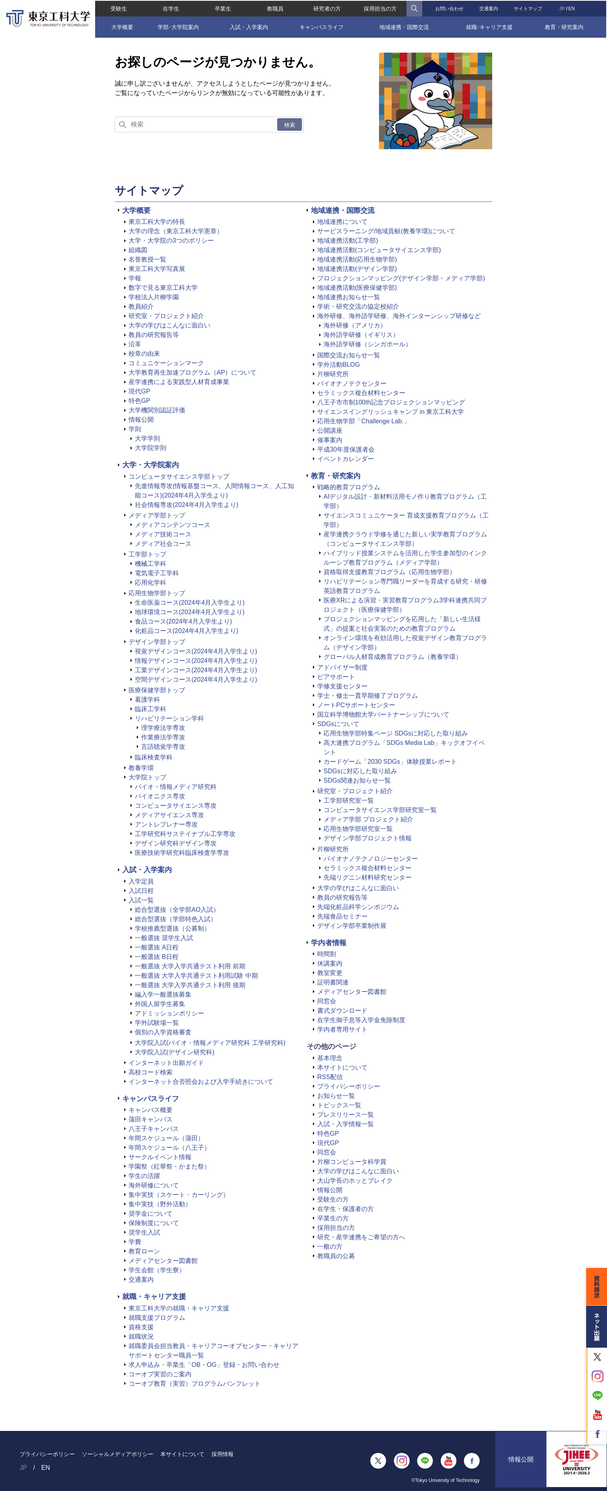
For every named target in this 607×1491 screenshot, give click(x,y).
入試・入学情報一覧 (345, 1124)
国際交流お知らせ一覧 (348, 355)
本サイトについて (342, 1067)
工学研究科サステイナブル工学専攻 (185, 834)
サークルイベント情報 (160, 1157)
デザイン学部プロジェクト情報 (368, 838)
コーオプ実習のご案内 (160, 1374)
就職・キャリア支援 (154, 1297)
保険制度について (154, 1223)
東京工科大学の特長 (157, 221)
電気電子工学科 (157, 573)
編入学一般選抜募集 (163, 994)
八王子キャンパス (154, 1128)
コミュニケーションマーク (166, 363)
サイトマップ (528, 8)
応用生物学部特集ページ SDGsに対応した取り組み (396, 733)
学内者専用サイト (342, 1029)
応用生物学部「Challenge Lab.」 (363, 421)
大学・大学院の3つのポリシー (171, 240)
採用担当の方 (380, 8)
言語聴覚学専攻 (163, 746)
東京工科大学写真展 (157, 268)
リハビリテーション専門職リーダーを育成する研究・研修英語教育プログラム (405, 586)
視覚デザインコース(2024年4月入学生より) (196, 651)
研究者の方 (327, 8)
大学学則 (147, 438)
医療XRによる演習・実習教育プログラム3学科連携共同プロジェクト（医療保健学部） (405, 605)
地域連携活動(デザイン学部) (357, 268)
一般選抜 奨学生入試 (164, 938)
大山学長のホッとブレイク (355, 1180)
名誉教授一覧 (147, 259)
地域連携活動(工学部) (347, 240)
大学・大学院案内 (150, 465)
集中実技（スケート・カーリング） (179, 1194)
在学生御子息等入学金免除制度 (361, 1020)
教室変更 (329, 973)
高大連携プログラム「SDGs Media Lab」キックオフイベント (404, 747)
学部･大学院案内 (178, 26)
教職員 (275, 8)
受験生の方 (333, 1199)
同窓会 (326, 1001)
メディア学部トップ (157, 515)
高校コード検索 (151, 1072)
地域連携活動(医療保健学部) (357, 287)
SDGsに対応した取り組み (360, 771)
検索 (289, 125)
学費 (135, 1242)
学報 (135, 278)
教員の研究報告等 (154, 334)
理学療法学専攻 (163, 727)
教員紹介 (141, 306)
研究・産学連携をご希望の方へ (361, 1237)
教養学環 (141, 768)
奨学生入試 (144, 1232)
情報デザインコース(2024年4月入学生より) (196, 660)
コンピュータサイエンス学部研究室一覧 (380, 810)
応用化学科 (150, 582)
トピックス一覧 (339, 1105)
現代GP (139, 391)
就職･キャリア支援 (489, 26)
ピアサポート (336, 676)
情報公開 (141, 419)
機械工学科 (150, 563)
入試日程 (141, 890)
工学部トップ (147, 554)
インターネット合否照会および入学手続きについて (201, 1081)
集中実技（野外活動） (160, 1204)
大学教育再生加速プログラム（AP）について (192, 372)
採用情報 (223, 1454)
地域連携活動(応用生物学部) (357, 259)
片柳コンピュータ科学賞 (351, 1161)
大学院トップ (147, 777)
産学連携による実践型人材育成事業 (179, 382)
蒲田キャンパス (151, 1119)
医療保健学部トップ (157, 690)
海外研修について (154, 1185)
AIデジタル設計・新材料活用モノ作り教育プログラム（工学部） (405, 501)
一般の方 (329, 1246)
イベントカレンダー (345, 459)
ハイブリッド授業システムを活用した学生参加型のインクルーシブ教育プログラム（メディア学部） (405, 558)
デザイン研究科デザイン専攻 (176, 843)
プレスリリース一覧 (345, 1114)
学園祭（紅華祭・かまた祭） (169, 1166)
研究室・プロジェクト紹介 (166, 316)
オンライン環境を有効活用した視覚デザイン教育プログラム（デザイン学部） (405, 643)
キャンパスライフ (322, 26)
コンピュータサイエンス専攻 (176, 805)
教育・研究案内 (565, 26)
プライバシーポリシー (348, 1086)
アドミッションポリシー (169, 1013)
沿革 (135, 344)
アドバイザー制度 (342, 667)
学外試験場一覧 (157, 1022)
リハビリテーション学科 (169, 718)
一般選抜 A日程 (156, 947)
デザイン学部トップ (157, 641)
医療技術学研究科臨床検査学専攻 (182, 852)
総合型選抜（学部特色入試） (176, 919)
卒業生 (222, 8)
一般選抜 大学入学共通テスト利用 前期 (190, 966)
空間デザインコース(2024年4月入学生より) (196, 679)
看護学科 (147, 699)
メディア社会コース (163, 543)
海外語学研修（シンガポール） (368, 344)
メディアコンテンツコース (172, 524)
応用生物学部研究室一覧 (358, 828)
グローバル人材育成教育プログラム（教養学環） (393, 656)
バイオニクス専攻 (160, 796)
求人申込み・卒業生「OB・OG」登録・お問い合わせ (204, 1364)
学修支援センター (342, 686)
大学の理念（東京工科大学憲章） (176, 231)
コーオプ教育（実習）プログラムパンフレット (195, 1383)
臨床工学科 (150, 709)
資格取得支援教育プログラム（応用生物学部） (390, 572)
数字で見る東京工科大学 (163, 287)
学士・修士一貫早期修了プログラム (367, 695)
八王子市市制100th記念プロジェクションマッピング (391, 402)
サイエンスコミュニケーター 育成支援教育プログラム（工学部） (406, 520)
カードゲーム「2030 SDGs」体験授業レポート (390, 761)
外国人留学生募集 (160, 1004)
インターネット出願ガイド (166, 1062)
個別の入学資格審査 (163, 1032)
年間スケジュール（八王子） (169, 1147)
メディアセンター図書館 (163, 1260)
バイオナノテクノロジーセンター (371, 858)
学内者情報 (328, 943)
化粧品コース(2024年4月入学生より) (186, 631)
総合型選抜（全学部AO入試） (177, 909)
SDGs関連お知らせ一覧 (357, 780)
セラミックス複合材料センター (361, 393)
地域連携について (342, 221)
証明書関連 (333, 982)
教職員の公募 (336, 1256)
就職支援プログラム (157, 1317)
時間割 (326, 954)
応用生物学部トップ (157, 593)
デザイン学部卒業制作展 (351, 925)
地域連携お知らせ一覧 (348, 297)
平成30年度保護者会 (346, 449)
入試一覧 (141, 900)
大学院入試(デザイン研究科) (175, 1052)
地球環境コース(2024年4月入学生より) (190, 612)
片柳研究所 (333, 374)
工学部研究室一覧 (349, 800)
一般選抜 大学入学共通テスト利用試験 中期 (196, 975)
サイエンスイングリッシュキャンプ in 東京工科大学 (390, 411)
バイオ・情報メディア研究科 (176, 786)
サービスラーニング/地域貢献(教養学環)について (386, 231)
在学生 (170, 8)
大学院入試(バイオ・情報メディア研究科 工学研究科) (210, 1042)
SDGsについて (338, 724)
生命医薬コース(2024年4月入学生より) (190, 602)
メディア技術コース (163, 534)
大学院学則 (150, 448)
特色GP (139, 400)
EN (572, 8)
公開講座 (329, 430)
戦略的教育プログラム (348, 487)
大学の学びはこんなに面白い (169, 325)
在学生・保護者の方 (345, 1209)
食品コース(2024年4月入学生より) (183, 621)
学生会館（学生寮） (157, 1270)
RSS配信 (330, 1077)
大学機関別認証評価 (157, 410)
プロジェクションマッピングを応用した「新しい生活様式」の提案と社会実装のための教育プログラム (402, 624)
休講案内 (329, 963)
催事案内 (329, 440)
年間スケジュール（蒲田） (166, 1138)
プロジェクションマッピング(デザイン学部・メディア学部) (401, 278)
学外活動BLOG (338, 364)
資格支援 (141, 1327)
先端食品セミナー (342, 916)
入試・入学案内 (248, 26)
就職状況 (141, 1336)
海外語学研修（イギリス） (361, 334)
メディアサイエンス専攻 (169, 815)
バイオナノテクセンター (351, 383)
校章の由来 (144, 353)
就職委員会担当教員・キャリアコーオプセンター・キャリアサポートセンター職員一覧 (213, 1351)
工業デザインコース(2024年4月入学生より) (196, 670)
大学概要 (122, 26)
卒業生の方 (333, 1218)
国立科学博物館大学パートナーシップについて (383, 714)
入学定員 (141, 881)
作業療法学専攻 (163, 737)
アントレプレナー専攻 (166, 824)
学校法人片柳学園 (154, 297)
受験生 (118, 8)
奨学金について (151, 1213)
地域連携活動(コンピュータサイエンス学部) (379, 250)
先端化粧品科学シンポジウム (358, 907)
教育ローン (144, 1251)
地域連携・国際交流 (404, 26)
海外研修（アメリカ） (355, 325)
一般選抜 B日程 (156, 956)
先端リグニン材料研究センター (368, 877)
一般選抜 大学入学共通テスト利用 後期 (190, 985)
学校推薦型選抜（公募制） (172, 928)
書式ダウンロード (342, 1010)
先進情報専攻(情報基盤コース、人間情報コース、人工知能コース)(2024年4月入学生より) (214, 491)
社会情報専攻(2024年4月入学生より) (186, 504)
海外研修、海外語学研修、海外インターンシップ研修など (399, 316)
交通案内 (489, 8)
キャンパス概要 (151, 1110)
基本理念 (329, 1058)
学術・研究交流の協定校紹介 (358, 306)
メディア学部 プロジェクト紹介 (368, 819)
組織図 (138, 250)
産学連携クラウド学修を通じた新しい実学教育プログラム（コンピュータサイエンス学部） (405, 539)
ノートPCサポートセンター (356, 705)
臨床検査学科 (154, 757)
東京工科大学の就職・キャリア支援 (179, 1308)
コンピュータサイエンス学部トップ (179, 476)
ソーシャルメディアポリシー (117, 1454)
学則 (135, 429)
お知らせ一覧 (336, 1095)
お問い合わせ (450, 8)
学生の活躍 (144, 1176)
